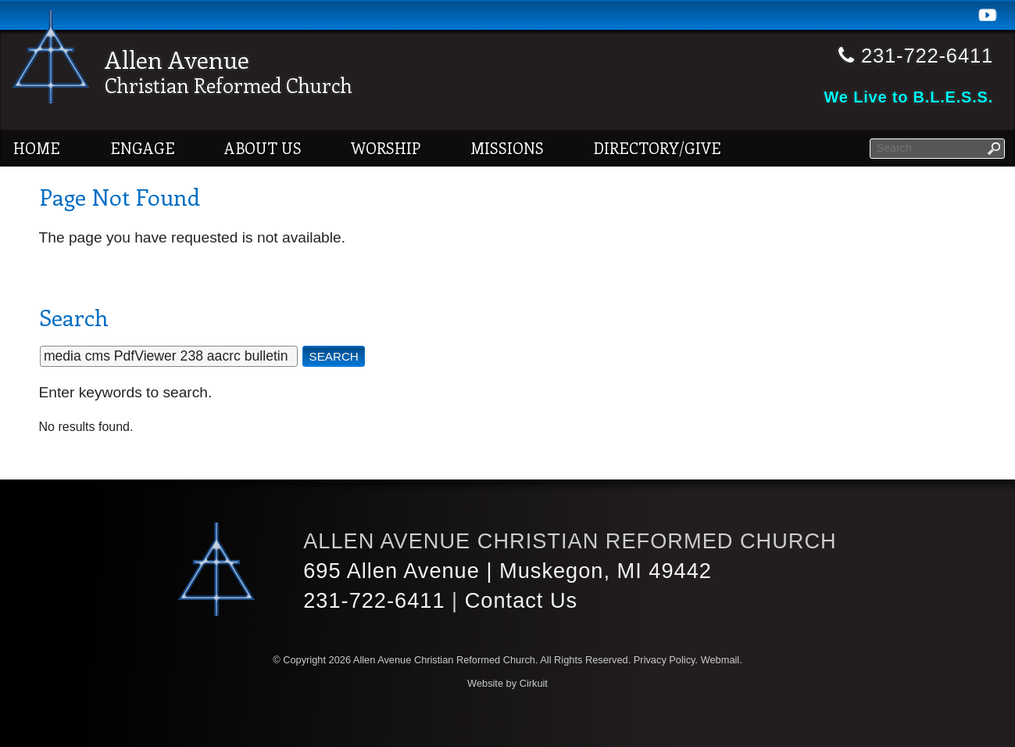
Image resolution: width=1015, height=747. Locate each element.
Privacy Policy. (666, 660)
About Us (263, 148)
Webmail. (721, 660)
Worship (385, 148)
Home (36, 148)
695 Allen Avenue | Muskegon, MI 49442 (507, 570)
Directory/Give (657, 148)
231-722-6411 (374, 600)
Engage (142, 148)
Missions (507, 148)
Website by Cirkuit (507, 683)
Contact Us (521, 600)
